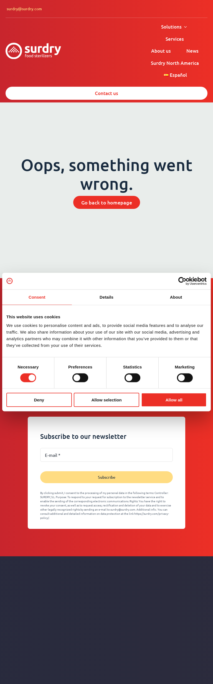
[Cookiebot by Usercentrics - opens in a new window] (182, 281)
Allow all (174, 400)
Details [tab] (106, 296)
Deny (39, 400)
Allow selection (106, 400)
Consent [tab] (37, 296)
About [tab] (176, 296)
